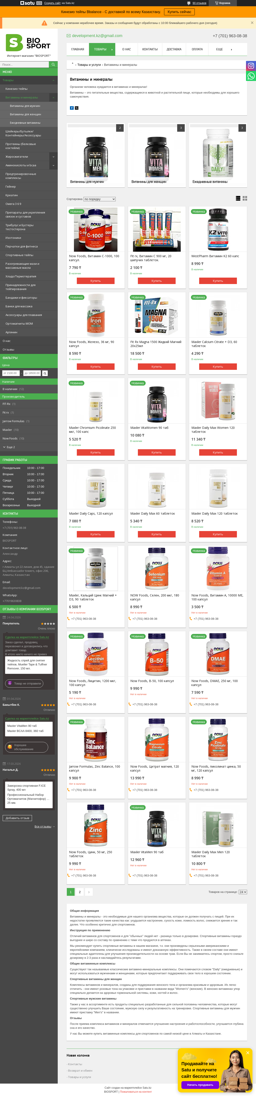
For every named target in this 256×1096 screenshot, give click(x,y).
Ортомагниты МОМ (19, 323)
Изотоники (13, 238)
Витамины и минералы (22, 97)
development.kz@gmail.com (21, 588)
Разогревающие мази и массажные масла (22, 266)
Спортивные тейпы (19, 255)
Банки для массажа (19, 306)
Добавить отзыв (17, 818)
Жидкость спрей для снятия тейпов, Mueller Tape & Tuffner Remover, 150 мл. (27, 664)
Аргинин (11, 332)
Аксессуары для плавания (24, 315)
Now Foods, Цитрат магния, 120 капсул (154, 768)
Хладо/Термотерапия (21, 276)
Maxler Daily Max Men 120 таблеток (210, 854)
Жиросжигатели (17, 157)
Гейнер (11, 186)
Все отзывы (43, 826)
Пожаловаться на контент (136, 1091)
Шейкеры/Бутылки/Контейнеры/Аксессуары (23, 133)
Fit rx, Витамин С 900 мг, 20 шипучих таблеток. (150, 258)
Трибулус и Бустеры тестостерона (20, 227)
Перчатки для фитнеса (22, 246)
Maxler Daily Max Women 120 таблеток (213, 430)
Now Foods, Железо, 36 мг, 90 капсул (91, 344)
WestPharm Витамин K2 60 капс (215, 256)
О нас (6, 341)
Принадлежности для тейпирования (21, 287)
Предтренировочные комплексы (21, 176)
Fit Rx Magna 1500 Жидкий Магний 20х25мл (155, 344)
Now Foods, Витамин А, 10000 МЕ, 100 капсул (217, 597)
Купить (96, 281)
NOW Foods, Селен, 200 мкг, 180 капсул (154, 597)
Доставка (174, 49)
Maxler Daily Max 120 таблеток (214, 514)
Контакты (150, 49)
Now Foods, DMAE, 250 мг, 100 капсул (214, 683)
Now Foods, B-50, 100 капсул (152, 681)
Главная (77, 49)
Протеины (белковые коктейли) (21, 146)
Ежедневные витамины (25, 123)
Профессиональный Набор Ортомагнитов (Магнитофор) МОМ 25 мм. (28, 798)
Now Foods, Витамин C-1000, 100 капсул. (94, 258)
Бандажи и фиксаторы (21, 298)
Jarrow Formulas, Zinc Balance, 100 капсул (94, 768)
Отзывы (8, 349)
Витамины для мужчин (25, 106)
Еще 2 (11, 447)
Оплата (197, 49)
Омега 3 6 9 (13, 204)
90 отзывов (199, 3)
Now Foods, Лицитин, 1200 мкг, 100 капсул (92, 683)
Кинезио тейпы (17, 89)
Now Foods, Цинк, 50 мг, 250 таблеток (90, 854)
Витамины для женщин (25, 114)
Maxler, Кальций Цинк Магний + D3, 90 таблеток (93, 597)
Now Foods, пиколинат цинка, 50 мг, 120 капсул (216, 768)
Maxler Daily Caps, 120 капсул (91, 514)
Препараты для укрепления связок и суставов (25, 214)
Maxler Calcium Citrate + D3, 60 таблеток (214, 344)
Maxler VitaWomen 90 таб (149, 428)
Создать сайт (52, 3)
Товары (8, 80)
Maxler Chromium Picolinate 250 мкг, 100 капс (92, 430)
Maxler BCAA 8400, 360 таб (25, 731)
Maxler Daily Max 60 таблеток (152, 514)
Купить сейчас (179, 12)
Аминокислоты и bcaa (21, 165)
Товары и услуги (89, 65)
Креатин (12, 195)
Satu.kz (147, 1087)
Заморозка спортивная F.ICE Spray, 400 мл (26, 787)
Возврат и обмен (80, 1070)
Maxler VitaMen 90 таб (22, 725)
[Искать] (53, 64)
